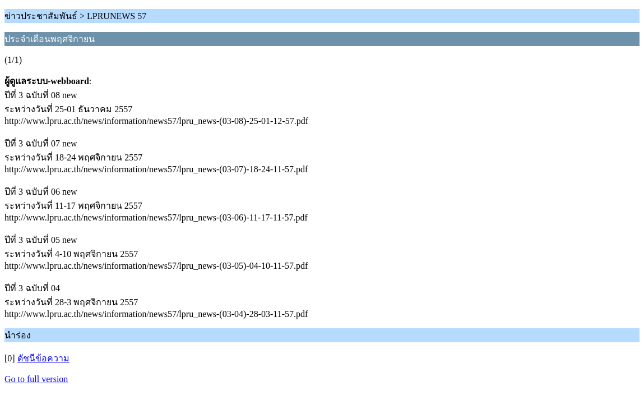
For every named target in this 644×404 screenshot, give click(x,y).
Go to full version (36, 379)
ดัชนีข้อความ (43, 358)
